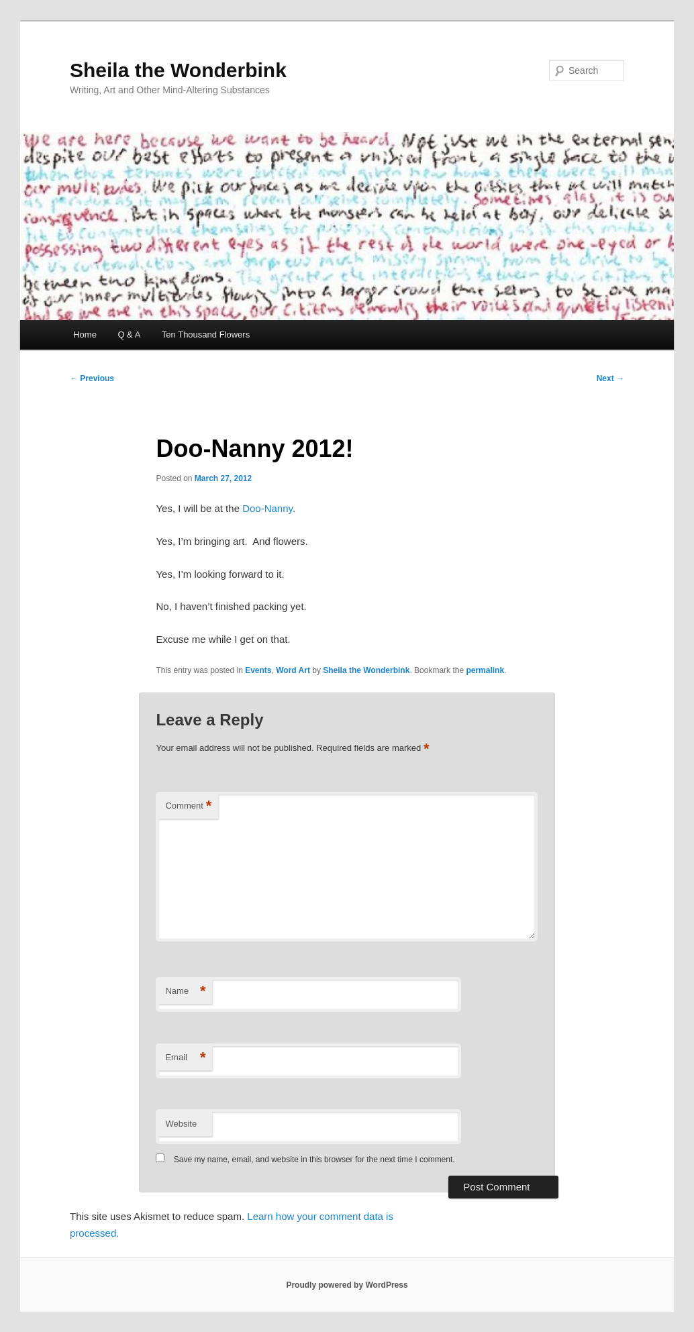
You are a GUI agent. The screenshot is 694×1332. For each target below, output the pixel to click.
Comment (188, 806)
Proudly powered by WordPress (346, 1285)
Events (258, 670)
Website (181, 1124)
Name (185, 991)
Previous (92, 378)
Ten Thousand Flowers (206, 334)
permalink (485, 670)
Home (85, 334)
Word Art (293, 670)
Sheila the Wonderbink (178, 70)
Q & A (128, 334)
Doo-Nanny (267, 508)
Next (610, 378)
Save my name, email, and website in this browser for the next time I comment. (314, 1159)
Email (185, 1058)
